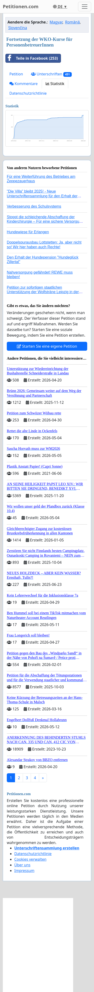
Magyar (56, 22)
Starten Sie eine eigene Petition (47, 346)
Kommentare (23, 83)
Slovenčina (17, 27)
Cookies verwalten (30, 859)
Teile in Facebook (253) (32, 58)
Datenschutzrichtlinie (28, 93)
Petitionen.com (20, 6)
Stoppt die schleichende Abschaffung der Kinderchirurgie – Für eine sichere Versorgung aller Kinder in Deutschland (45, 221)
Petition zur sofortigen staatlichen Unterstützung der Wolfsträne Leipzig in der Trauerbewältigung (43, 291)
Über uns (22, 865)
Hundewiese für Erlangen (28, 232)
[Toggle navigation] (84, 6)
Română (72, 22)
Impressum (24, 870)
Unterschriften (51, 74)
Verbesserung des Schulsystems (34, 206)
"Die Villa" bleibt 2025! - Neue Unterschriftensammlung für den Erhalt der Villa (42, 195)
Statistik (55, 83)
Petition (16, 74)
